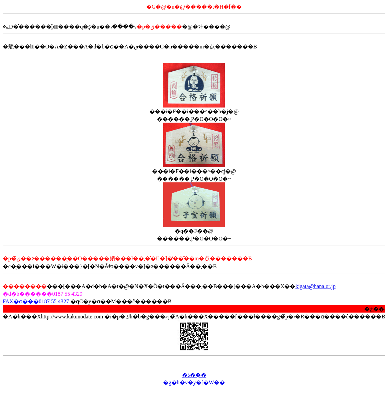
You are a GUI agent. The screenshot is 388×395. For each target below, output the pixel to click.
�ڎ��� (194, 375)
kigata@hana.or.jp (315, 286)
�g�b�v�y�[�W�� (194, 382)
